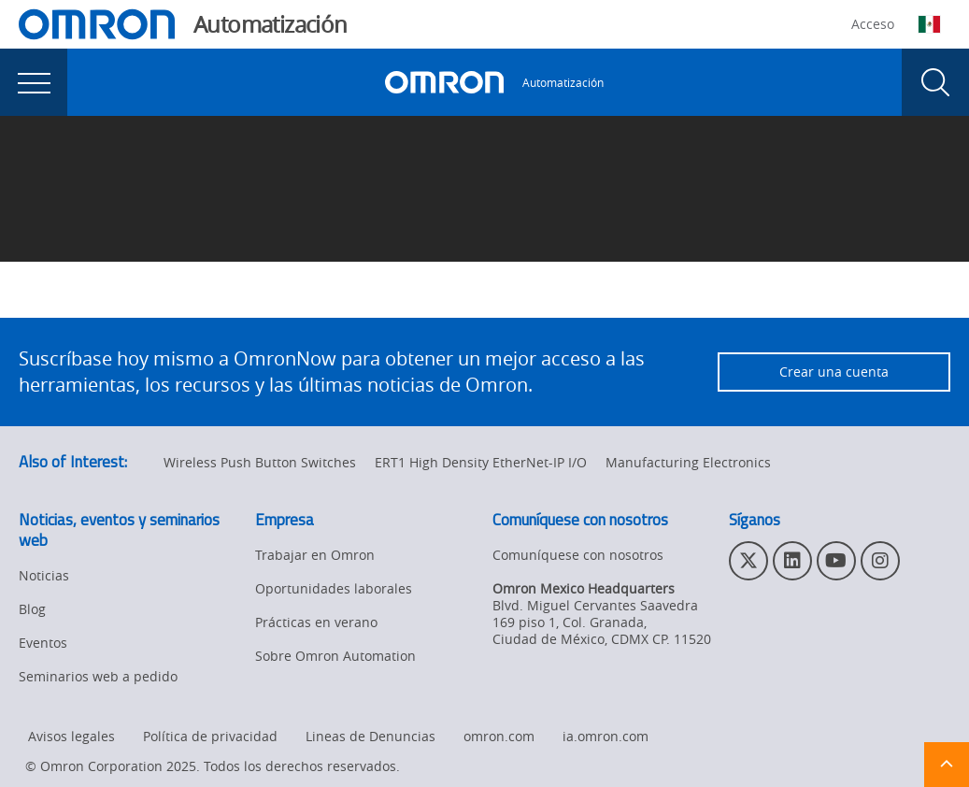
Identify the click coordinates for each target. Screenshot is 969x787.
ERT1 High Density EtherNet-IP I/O (481, 462)
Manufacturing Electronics (688, 462)
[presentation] (33, 82)
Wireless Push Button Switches (260, 462)
